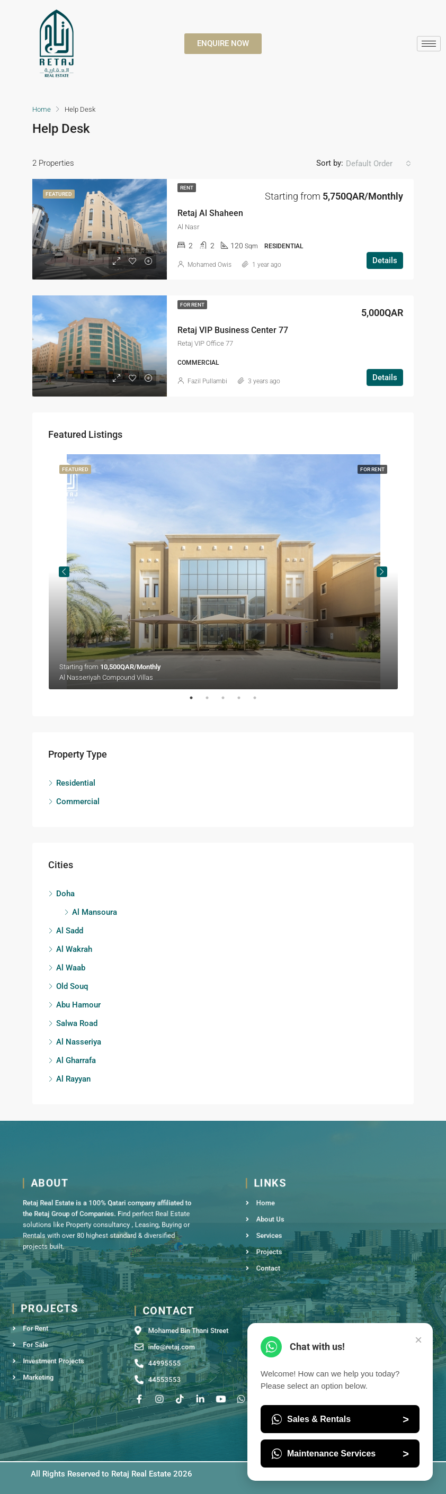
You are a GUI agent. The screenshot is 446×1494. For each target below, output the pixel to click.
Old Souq (72, 986)
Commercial (78, 801)
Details (384, 260)
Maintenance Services (340, 1454)
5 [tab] (260, 697)
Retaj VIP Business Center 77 (232, 330)
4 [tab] (244, 697)
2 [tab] (212, 697)
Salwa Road (76, 1023)
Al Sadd (69, 930)
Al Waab (70, 968)
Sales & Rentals (340, 1419)
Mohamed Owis (209, 264)
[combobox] (378, 163)
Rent (186, 188)
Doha (65, 893)
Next (382, 571)
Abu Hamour (78, 1005)
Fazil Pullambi (207, 381)
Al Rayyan (73, 1079)
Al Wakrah (74, 949)
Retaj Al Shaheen (210, 213)
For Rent (192, 305)
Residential (75, 783)
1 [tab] (196, 697)
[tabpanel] (223, 571)
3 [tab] (228, 697)
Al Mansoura (94, 912)
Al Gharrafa (76, 1060)
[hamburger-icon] (429, 43)
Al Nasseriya (78, 1042)
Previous (64, 571)
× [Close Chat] (418, 1340)
